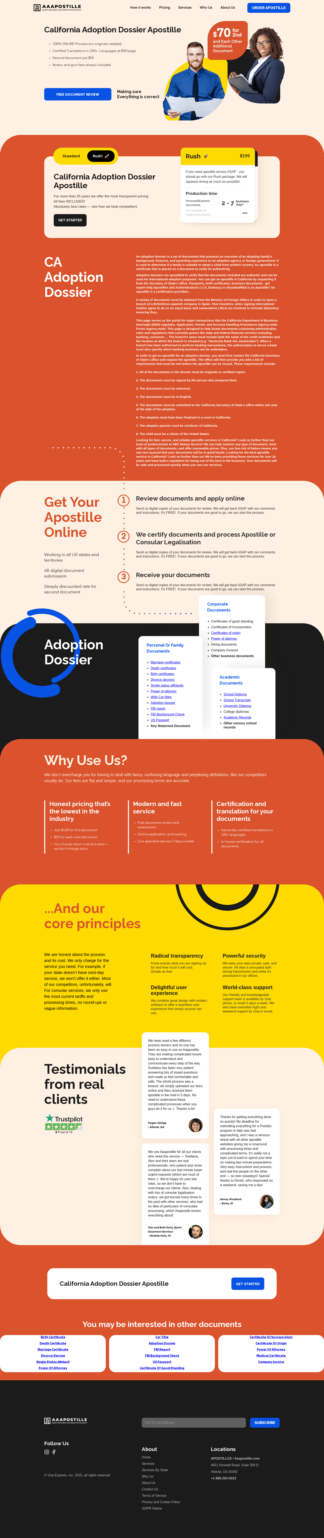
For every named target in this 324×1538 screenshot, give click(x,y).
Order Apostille (269, 8)
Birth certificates (162, 674)
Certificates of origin (225, 633)
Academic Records (237, 717)
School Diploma (235, 694)
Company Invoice (271, 1362)
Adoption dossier (163, 703)
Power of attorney (163, 691)
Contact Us (150, 1489)
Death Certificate (53, 1343)
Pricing (164, 7)
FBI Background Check (168, 714)
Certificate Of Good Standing (162, 1368)
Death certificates (163, 668)
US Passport (160, 720)
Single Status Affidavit (53, 1362)
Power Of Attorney (53, 1368)
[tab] (71, 156)
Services (185, 7)
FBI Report (162, 1349)
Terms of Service (154, 1495)
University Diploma (237, 706)
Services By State (155, 1470)
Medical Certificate (271, 1355)
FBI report (158, 708)
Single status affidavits (167, 685)
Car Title (162, 1337)
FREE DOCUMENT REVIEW (77, 95)
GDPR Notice (152, 1508)
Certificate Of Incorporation (271, 1337)
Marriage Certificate (53, 1349)
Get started (248, 1284)
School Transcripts (237, 700)
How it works (140, 7)
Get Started (70, 220)
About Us (227, 7)
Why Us (206, 7)
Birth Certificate (53, 1337)
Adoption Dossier (162, 1343)
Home (146, 1457)
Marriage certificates (165, 662)
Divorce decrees (163, 679)
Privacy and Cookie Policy (161, 1502)
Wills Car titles (161, 697)
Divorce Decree (53, 1355)
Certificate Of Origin (271, 1343)
